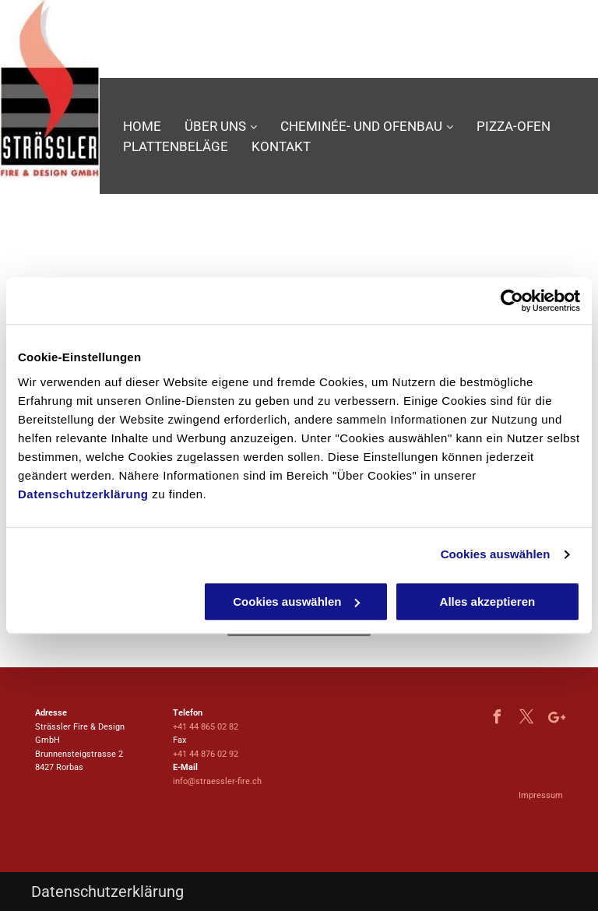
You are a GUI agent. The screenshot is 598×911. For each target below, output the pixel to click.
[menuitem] (142, 127)
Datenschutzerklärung (83, 494)
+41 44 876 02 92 (205, 754)
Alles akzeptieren (488, 601)
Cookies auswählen (496, 554)
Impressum (541, 795)
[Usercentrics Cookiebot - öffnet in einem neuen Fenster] (512, 300)
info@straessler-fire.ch (217, 781)
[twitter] (527, 719)
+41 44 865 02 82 (205, 727)
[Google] (557, 719)
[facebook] (497, 719)
